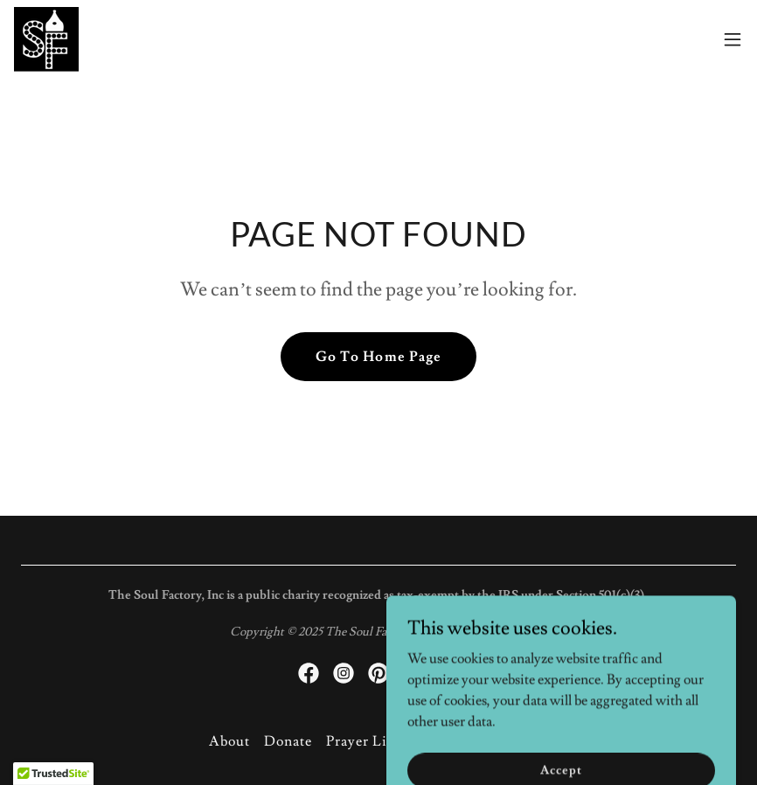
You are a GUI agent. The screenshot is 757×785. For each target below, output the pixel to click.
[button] (732, 39)
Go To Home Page (378, 356)
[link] (46, 39)
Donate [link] (288, 741)
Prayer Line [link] (364, 741)
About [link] (229, 741)
